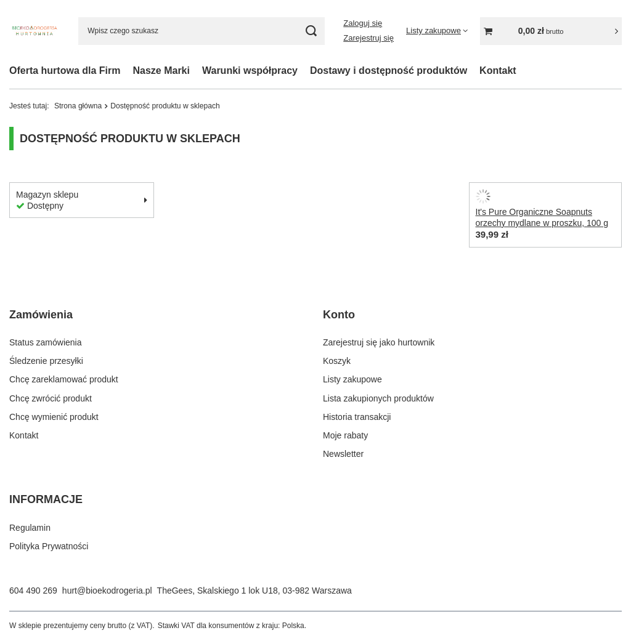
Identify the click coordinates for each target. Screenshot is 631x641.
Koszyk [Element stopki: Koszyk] (337, 361)
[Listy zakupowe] (437, 30)
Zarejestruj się (368, 37)
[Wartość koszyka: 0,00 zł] (551, 31)
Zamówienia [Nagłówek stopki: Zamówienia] (41, 314)
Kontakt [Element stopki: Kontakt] (23, 435)
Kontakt (497, 70)
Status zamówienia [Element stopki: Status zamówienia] (45, 342)
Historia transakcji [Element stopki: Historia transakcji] (357, 417)
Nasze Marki (161, 70)
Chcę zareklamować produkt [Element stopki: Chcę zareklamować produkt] (63, 379)
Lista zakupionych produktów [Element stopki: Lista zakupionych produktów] (378, 398)
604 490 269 (33, 590)
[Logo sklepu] (34, 31)
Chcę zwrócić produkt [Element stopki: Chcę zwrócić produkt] (50, 398)
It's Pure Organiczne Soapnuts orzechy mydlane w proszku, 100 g (542, 217)
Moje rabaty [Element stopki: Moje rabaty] (345, 435)
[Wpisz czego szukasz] (201, 31)
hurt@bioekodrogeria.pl (107, 590)
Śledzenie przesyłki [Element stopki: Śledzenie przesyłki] (46, 361)
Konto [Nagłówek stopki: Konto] (339, 314)
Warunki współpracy (250, 70)
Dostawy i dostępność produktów (388, 70)
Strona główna (78, 106)
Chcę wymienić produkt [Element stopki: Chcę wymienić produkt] (54, 417)
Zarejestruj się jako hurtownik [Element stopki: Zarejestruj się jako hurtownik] (378, 342)
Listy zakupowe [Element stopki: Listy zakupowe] (352, 379)
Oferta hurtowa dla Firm (64, 70)
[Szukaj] (311, 31)
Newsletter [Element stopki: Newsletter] (343, 454)
